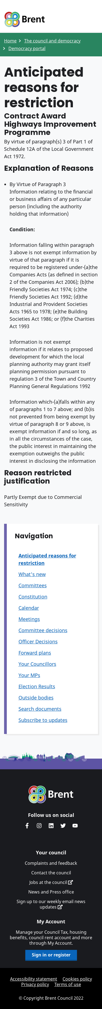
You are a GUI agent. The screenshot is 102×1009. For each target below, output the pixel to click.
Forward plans (34, 652)
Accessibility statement (33, 979)
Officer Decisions (38, 641)
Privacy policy (35, 984)
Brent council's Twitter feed (63, 825)
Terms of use (67, 984)
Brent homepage (51, 794)
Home (10, 41)
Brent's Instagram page (39, 825)
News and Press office (51, 892)
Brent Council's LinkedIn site (51, 825)
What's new (32, 574)
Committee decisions (42, 630)
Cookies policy (77, 979)
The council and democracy (52, 41)
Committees (32, 585)
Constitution (32, 596)
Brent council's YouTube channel (75, 825)
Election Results (36, 686)
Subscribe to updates (42, 720)
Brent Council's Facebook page (27, 825)
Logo (24, 19)
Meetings (29, 619)
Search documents (39, 709)
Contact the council (51, 872)
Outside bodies (36, 697)
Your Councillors (37, 664)
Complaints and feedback (51, 863)
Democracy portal (26, 48)
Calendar (28, 608)
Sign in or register (51, 955)
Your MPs (29, 675)
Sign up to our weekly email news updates (51, 904)
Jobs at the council (51, 882)
